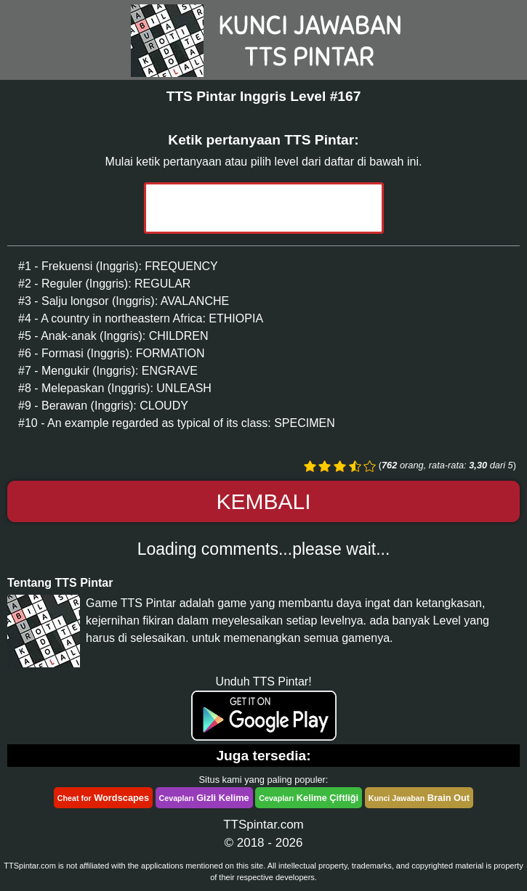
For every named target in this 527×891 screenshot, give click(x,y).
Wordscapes (103, 797)
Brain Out (419, 797)
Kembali (263, 501)
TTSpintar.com (263, 824)
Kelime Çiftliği (308, 797)
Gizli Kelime (204, 797)
